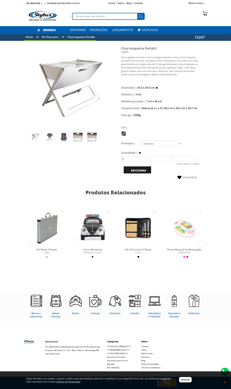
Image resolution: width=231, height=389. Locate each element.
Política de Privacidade (68, 381)
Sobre (144, 350)
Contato (138, 3)
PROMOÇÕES (99, 30)
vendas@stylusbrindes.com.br (63, 3)
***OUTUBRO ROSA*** (117, 353)
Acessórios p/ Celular (116, 357)
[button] (29, 243)
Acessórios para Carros (117, 360)
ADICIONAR (138, 170)
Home (29, 37)
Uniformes (77, 30)
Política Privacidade (150, 364)
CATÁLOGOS (148, 30)
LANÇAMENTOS (122, 30)
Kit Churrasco (50, 37)
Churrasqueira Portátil (81, 37)
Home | (112, 3)
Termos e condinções (150, 367)
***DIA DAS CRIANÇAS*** (119, 346)
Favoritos (187, 178)
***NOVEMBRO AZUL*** (118, 350)
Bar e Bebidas (113, 367)
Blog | (130, 3)
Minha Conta (197, 3)
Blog (143, 360)
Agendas (111, 364)
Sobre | (122, 3)
